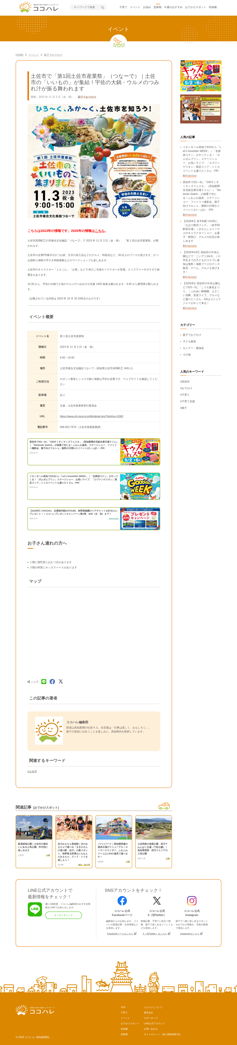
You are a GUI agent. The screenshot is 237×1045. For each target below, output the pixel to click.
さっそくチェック (63, 915)
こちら (100, 231)
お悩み (147, 7)
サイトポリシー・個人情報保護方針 (162, 1034)
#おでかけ (186, 388)
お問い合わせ (151, 1029)
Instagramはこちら (189, 933)
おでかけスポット (195, 7)
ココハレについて (153, 1007)
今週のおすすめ (173, 7)
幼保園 (213, 7)
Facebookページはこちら (120, 933)
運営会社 (148, 1012)
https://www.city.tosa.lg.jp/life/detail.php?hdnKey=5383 (91, 416)
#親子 (183, 408)
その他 (187, 354)
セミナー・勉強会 (193, 348)
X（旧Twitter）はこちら (155, 933)
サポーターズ (151, 1018)
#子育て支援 (187, 401)
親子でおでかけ (192, 334)
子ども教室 (189, 341)
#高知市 (185, 381)
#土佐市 (32, 771)
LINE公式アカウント (154, 1023)
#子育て (185, 394)
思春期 (157, 7)
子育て (123, 7)
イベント (135, 7)
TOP (123, 1007)
